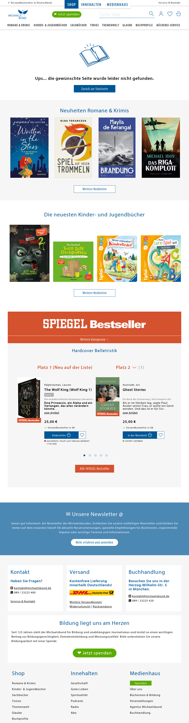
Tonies (94, 25)
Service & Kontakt (170, 2)
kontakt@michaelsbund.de (32, 588)
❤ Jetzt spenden (67, 14)
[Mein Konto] (161, 14)
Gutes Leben (79, 689)
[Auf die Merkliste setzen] (82, 435)
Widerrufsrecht (80, 606)
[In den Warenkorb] (140, 435)
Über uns (136, 689)
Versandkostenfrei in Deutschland (31, 2)
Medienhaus (117, 4)
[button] (84, 455)
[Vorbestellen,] (61, 435)
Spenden (141, 683)
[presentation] (9, 148)
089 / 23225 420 (143, 600)
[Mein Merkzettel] (170, 14)
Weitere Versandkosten (86, 602)
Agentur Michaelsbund (146, 707)
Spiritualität (79, 695)
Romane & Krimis (18, 25)
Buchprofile (144, 25)
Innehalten (91, 4)
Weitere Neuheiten (95, 189)
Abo (74, 712)
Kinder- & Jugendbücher (50, 25)
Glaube (127, 25)
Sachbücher (78, 25)
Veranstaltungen (141, 701)
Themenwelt (110, 25)
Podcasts (77, 701)
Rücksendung (102, 606)
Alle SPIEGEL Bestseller (94, 468)
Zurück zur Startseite (94, 89)
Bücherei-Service (168, 25)
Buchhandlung (140, 712)
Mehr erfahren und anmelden (94, 542)
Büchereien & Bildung (145, 695)
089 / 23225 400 (25, 592)
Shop (71, 4)
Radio (75, 707)
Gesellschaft (79, 683)
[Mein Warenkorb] (178, 14)
